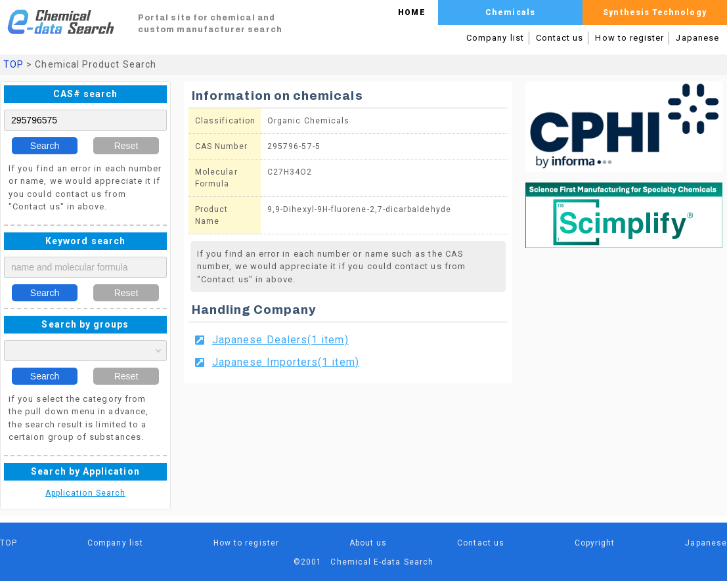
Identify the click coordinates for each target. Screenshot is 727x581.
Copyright (595, 543)
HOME (411, 12)
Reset (126, 145)
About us (368, 543)
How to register (629, 38)
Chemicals (510, 12)
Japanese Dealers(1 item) (280, 340)
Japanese (697, 38)
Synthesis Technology (654, 12)
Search (44, 145)
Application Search (85, 493)
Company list (495, 38)
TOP (13, 64)
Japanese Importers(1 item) (285, 362)
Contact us (560, 38)
